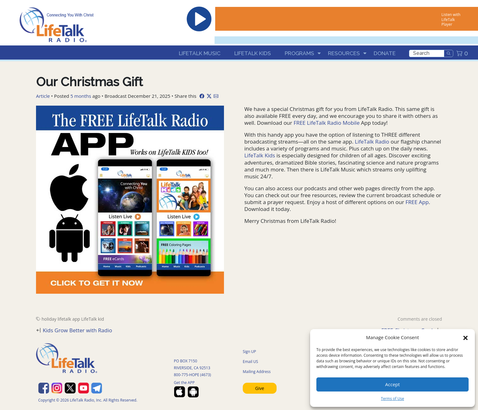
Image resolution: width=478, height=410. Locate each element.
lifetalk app (69, 319)
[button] (465, 337)
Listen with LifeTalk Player (450, 19)
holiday (49, 319)
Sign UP (249, 351)
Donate (385, 53)
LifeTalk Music (200, 53)
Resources (344, 53)
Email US (250, 361)
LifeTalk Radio (372, 141)
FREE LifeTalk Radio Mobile (327, 122)
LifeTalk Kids (252, 53)
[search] (426, 53)
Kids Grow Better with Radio (77, 330)
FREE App (417, 202)
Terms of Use (392, 398)
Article (43, 96)
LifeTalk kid (92, 319)
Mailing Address (257, 371)
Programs (299, 53)
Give (259, 388)
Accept (392, 384)
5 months (80, 96)
